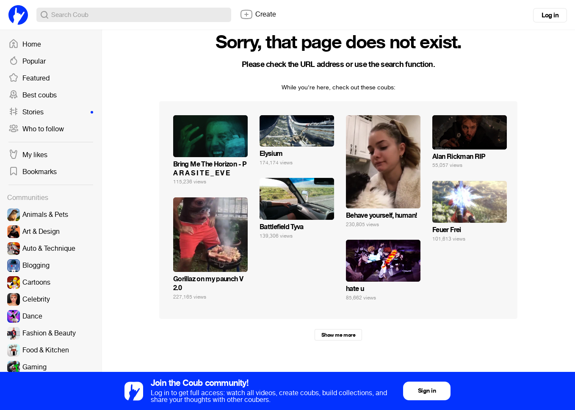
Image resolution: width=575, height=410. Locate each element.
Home (24, 44)
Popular (27, 61)
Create (258, 14)
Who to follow (36, 129)
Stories (50, 112)
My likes (27, 155)
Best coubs (32, 95)
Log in (550, 15)
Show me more (338, 335)
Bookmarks (32, 172)
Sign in (427, 391)
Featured (29, 78)
